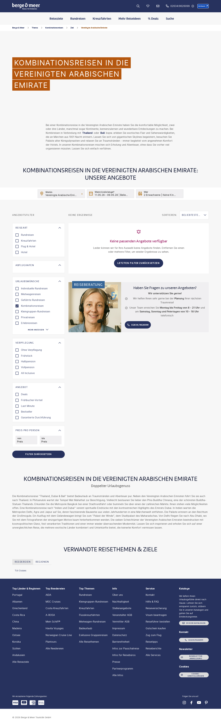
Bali (102, 132)
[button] (203, 6)
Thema (35, 28)
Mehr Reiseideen (129, 19)
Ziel (72, 28)
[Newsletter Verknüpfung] (157, 6)
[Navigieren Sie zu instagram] (184, 702)
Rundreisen (77, 19)
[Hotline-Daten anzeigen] (193, 6)
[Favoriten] (148, 6)
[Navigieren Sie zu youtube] (198, 702)
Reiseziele (56, 19)
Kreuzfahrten (102, 19)
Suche (170, 19)
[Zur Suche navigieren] (138, 6)
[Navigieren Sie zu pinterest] (206, 702)
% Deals (153, 19)
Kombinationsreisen (54, 28)
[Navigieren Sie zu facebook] (191, 702)
